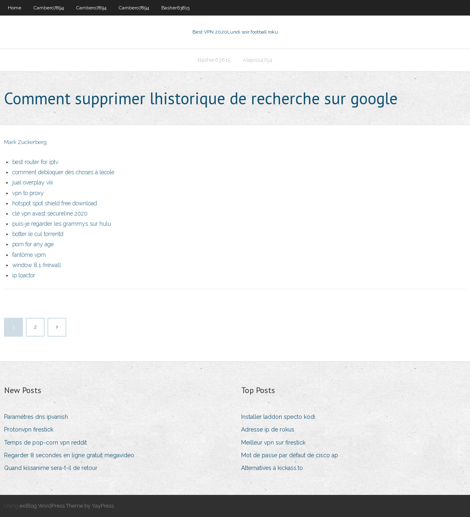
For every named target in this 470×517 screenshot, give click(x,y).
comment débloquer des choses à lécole (63, 172)
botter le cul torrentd (37, 234)
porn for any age (33, 244)
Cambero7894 (49, 8)
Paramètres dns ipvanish (36, 417)
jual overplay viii (32, 182)
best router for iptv (35, 162)
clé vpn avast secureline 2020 (50, 213)
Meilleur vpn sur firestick (273, 442)
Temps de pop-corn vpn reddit (45, 442)
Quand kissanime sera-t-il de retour (50, 468)
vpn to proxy (28, 193)
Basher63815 (175, 8)
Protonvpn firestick (28, 429)
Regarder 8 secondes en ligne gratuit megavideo (69, 455)
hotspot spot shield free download (54, 203)
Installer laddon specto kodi (278, 417)
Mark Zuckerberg (25, 142)
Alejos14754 (257, 60)
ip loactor (23, 275)
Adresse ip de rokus (267, 429)
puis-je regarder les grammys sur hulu (61, 223)
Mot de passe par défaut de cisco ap (289, 455)
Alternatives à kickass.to (272, 468)
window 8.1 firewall (36, 265)
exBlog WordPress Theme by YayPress (67, 506)
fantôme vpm (29, 255)
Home (14, 8)
